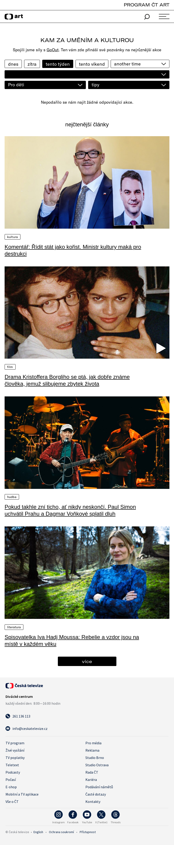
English (38, 832)
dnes (13, 64)
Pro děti (16, 84)
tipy (95, 84)
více (87, 661)
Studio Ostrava (97, 765)
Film (10, 367)
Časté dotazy (95, 794)
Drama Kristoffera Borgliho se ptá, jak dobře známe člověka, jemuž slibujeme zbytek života (67, 380)
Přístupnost (88, 832)
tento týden (58, 64)
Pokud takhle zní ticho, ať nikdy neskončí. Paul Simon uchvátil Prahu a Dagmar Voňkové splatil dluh (70, 510)
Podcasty (13, 772)
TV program (15, 743)
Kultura (12, 237)
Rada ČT (91, 772)
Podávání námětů (99, 787)
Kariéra (91, 779)
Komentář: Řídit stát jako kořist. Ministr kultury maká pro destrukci (73, 250)
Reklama (92, 750)
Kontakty (92, 801)
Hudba (12, 497)
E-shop (11, 787)
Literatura (14, 627)
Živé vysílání (15, 750)
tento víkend (92, 64)
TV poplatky (15, 757)
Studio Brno (94, 757)
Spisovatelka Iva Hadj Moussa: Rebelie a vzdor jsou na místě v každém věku (72, 640)
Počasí (11, 779)
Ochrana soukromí (61, 832)
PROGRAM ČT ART (146, 5)
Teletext (12, 765)
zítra (32, 64)
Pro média (93, 743)
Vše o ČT (12, 801)
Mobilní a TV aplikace (22, 794)
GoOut (53, 49)
